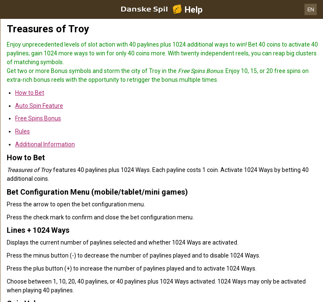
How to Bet (29, 92)
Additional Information (45, 144)
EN (310, 9)
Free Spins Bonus (38, 118)
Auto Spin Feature (39, 105)
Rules (22, 131)
